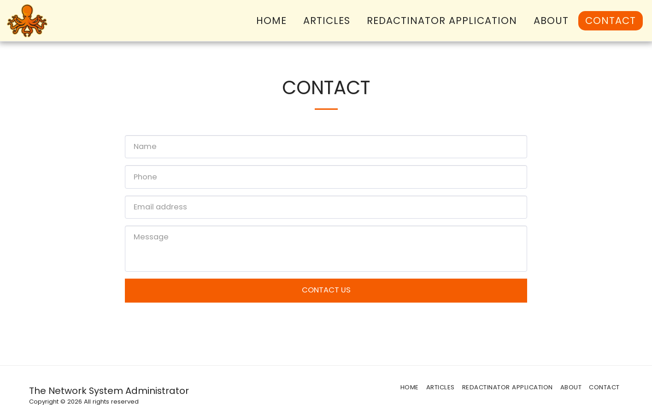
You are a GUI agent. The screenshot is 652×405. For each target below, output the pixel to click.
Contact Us (326, 290)
